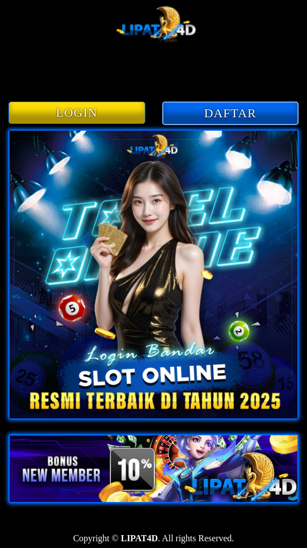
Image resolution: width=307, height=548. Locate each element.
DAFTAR (230, 113)
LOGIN (77, 112)
